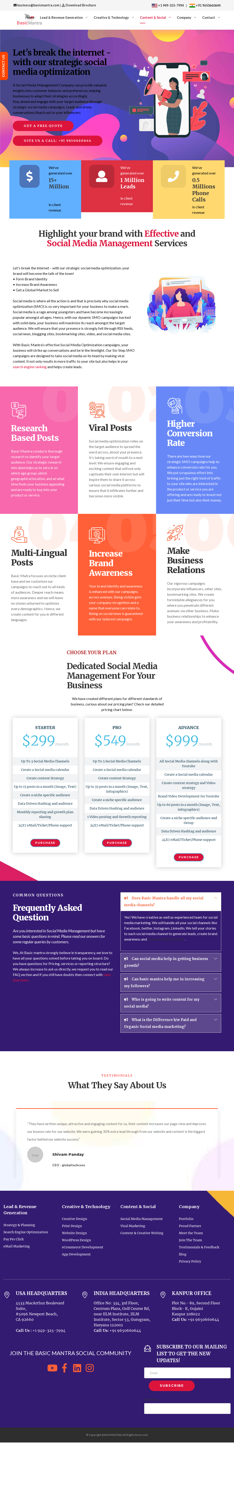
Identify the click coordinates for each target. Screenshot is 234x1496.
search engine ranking (30, 367)
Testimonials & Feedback (199, 1247)
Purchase (45, 843)
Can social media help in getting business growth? (166, 961)
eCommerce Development (82, 1247)
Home (30, 17)
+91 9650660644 (208, 5)
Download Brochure (80, 5)
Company (184, 17)
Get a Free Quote (43, 126)
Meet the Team (191, 1233)
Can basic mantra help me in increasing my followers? (164, 982)
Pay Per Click (13, 1239)
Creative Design (74, 1219)
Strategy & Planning (19, 1225)
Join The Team (190, 1240)
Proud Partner (190, 1226)
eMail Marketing (16, 1246)
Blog (182, 1254)
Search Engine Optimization (25, 1232)
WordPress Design (76, 1240)
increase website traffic (166, 939)
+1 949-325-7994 (168, 5)
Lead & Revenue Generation (61, 17)
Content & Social (153, 17)
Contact (208, 17)
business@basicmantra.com (36, 5)
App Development (76, 1254)
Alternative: (151, 1399)
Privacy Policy (190, 1261)
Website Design (74, 1233)
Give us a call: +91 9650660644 (57, 141)
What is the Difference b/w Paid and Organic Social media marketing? (160, 1022)
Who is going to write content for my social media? (161, 1002)
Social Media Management (141, 1219)
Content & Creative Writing (141, 1233)
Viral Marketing (132, 1226)
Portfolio (186, 1219)
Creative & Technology (111, 17)
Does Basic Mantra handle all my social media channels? (163, 901)
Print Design (72, 1226)
